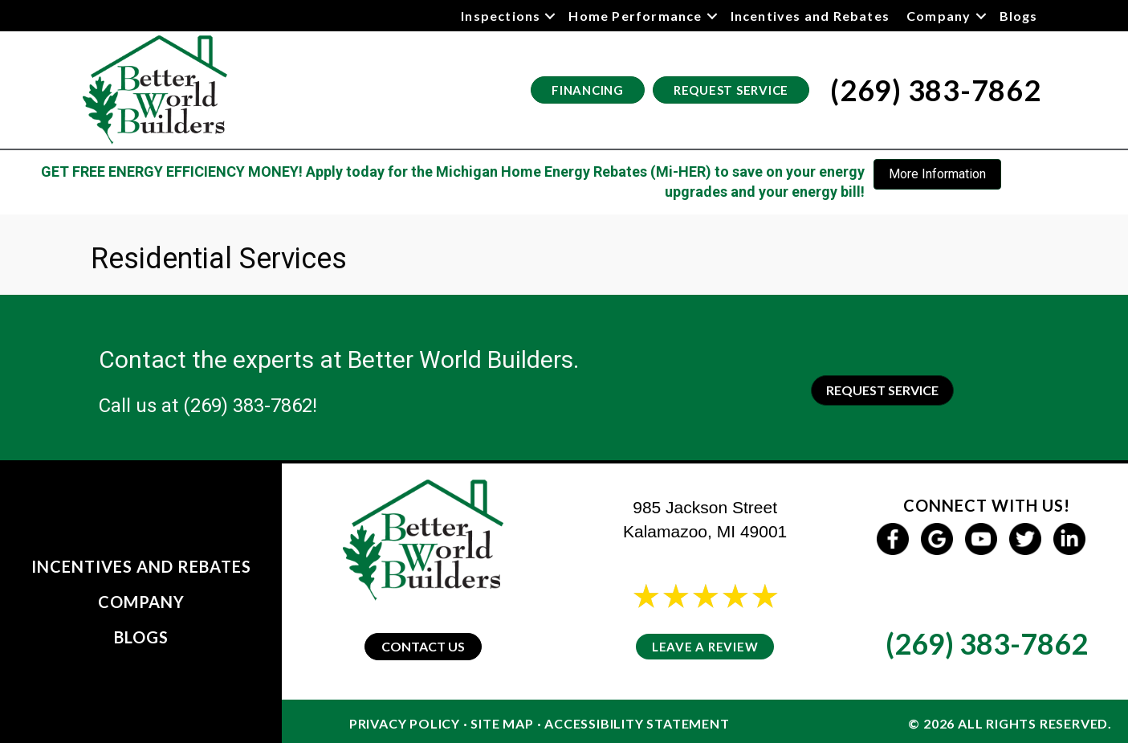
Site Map (501, 723)
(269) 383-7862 (247, 405)
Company (938, 15)
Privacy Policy (404, 723)
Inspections (500, 15)
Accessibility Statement (636, 723)
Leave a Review (705, 646)
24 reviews (719, 617)
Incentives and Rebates (810, 15)
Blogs (1019, 15)
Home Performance (635, 15)
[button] (550, 15)
